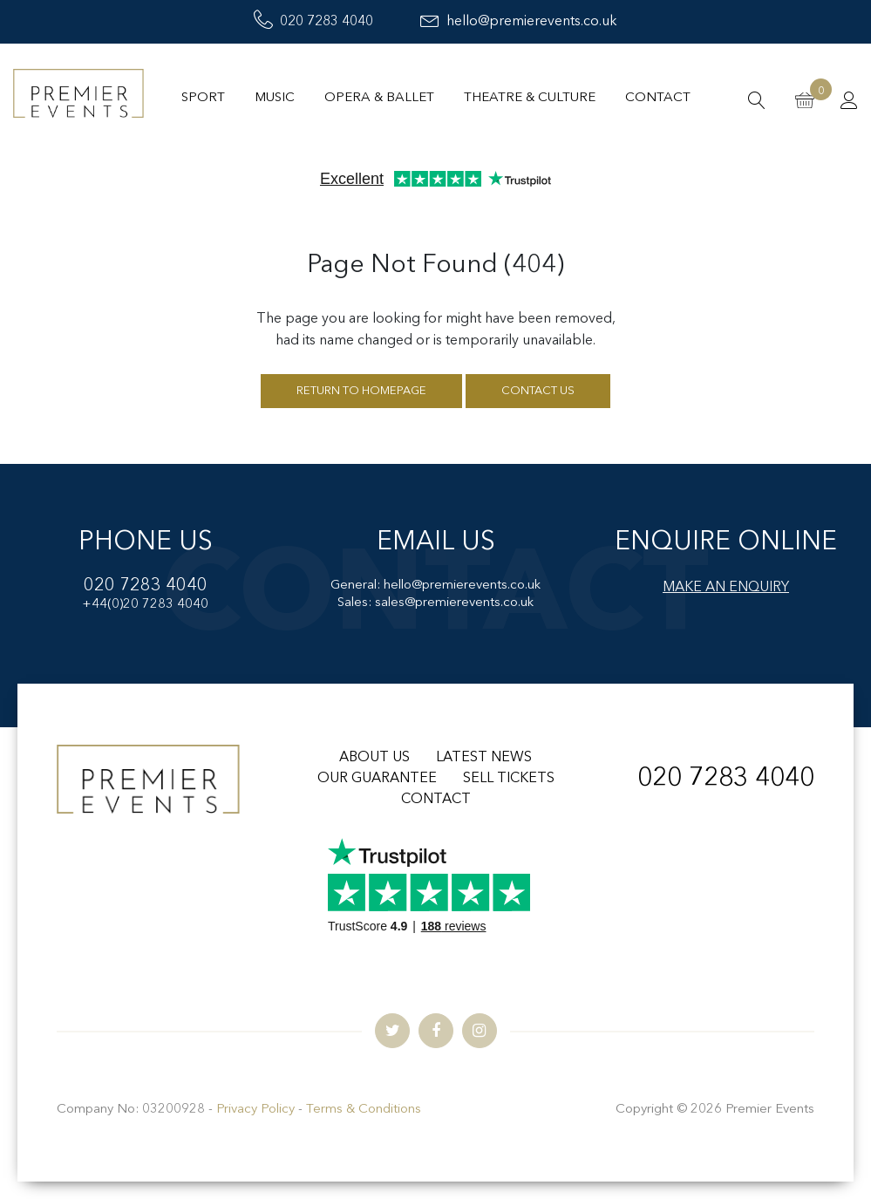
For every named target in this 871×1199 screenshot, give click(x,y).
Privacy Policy (255, 1109)
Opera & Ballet (379, 98)
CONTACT (436, 800)
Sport (203, 98)
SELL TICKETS (509, 779)
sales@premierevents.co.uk (454, 603)
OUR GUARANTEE (377, 779)
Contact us (538, 391)
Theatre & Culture (529, 98)
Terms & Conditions (363, 1109)
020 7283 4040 (313, 22)
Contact (658, 98)
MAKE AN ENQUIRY (726, 588)
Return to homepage (361, 391)
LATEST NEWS (484, 758)
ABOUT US (374, 758)
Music (275, 98)
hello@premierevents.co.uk (518, 22)
